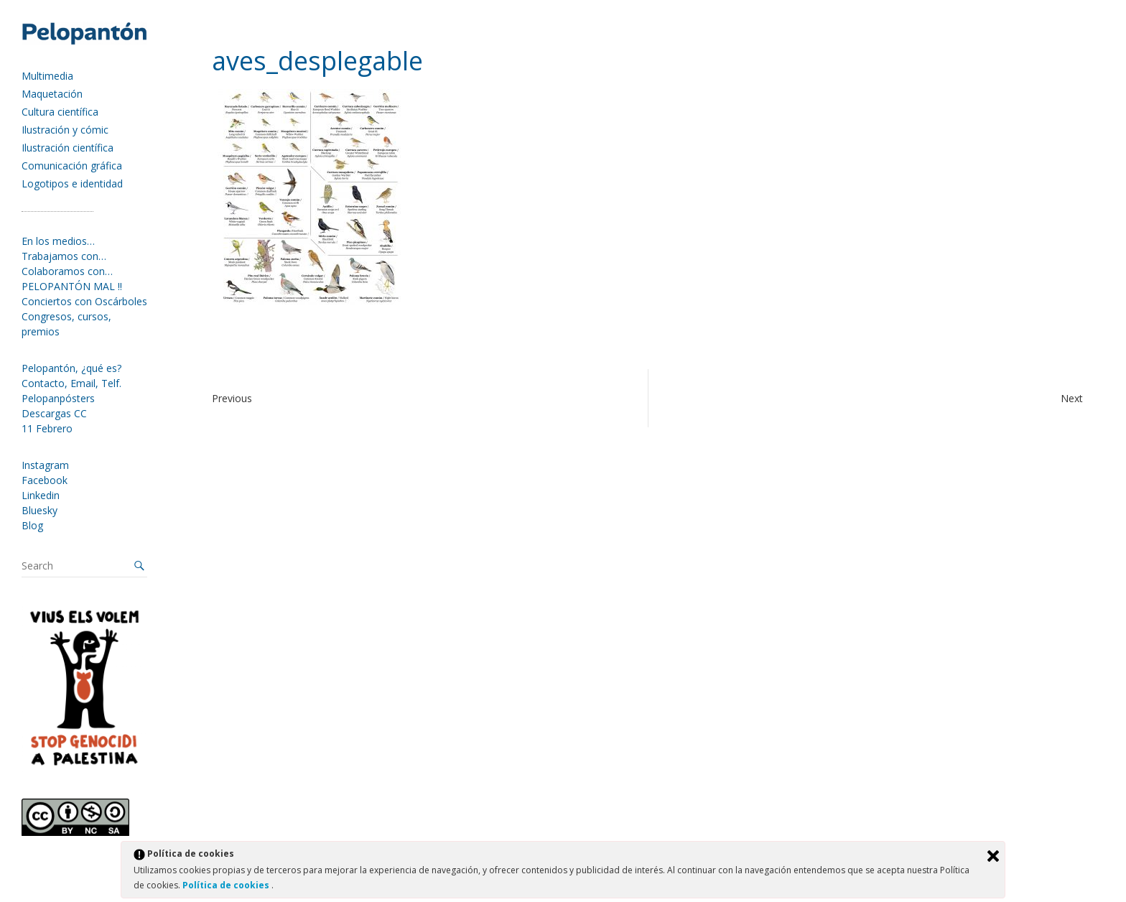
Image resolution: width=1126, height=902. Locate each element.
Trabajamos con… (64, 256)
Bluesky (39, 510)
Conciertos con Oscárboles (84, 301)
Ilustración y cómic (65, 129)
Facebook (45, 480)
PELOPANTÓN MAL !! (72, 286)
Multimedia (47, 76)
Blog (32, 525)
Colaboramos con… (67, 271)
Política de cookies (226, 885)
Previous (232, 398)
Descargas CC (54, 413)
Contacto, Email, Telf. (71, 383)
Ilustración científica (67, 147)
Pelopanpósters (58, 398)
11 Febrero (47, 428)
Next (1072, 398)
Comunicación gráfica (72, 165)
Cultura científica (60, 111)
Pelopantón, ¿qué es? (71, 368)
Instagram (45, 465)
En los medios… (58, 241)
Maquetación (52, 94)
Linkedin (41, 495)
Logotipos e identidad (72, 183)
